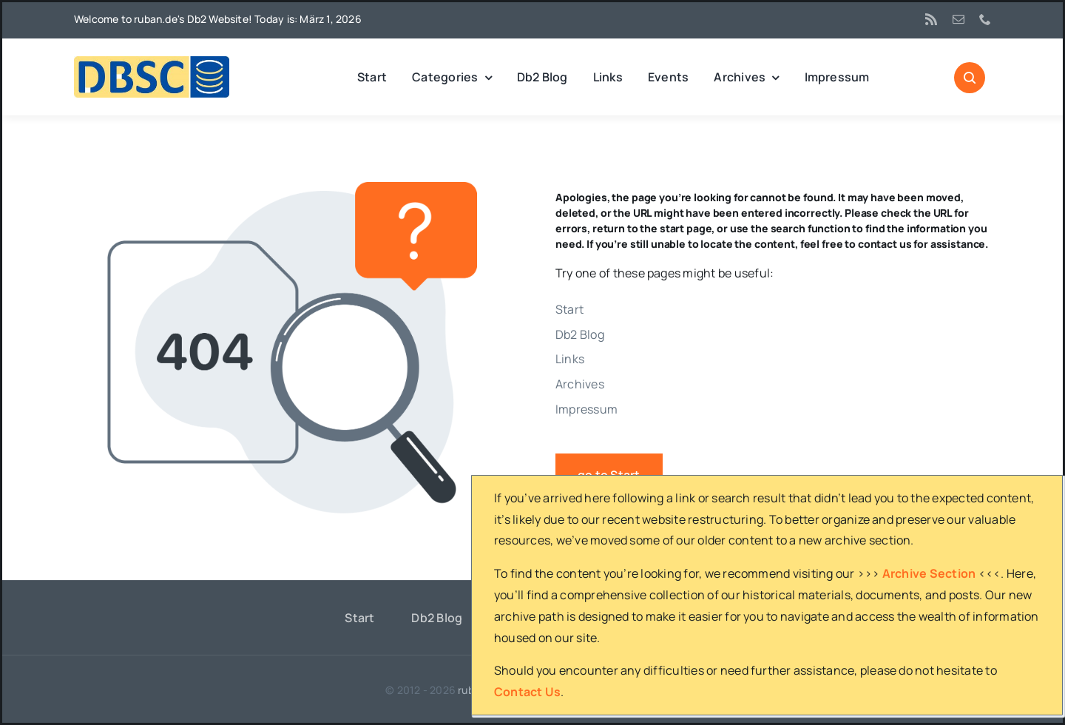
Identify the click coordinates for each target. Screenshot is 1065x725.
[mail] (958, 19)
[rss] (931, 19)
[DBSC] (151, 62)
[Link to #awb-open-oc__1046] (969, 77)
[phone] (985, 19)
